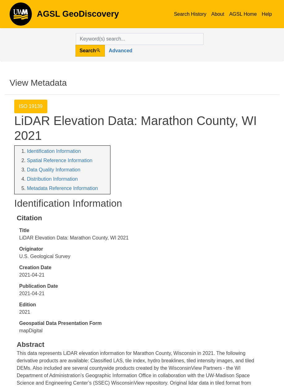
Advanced (120, 50)
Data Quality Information (53, 169)
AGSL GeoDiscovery (20, 16)
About (217, 14)
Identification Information (54, 151)
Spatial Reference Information (60, 160)
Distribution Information (52, 179)
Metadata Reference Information (62, 188)
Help (267, 14)
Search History (190, 14)
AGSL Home (243, 14)
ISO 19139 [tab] (31, 106)
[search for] (140, 39)
